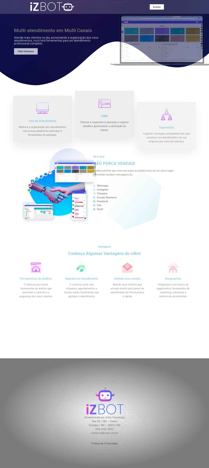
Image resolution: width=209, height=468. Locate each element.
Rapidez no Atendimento (81, 278)
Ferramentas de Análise (36, 278)
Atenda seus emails (127, 278)
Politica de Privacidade (104, 443)
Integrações (173, 278)
